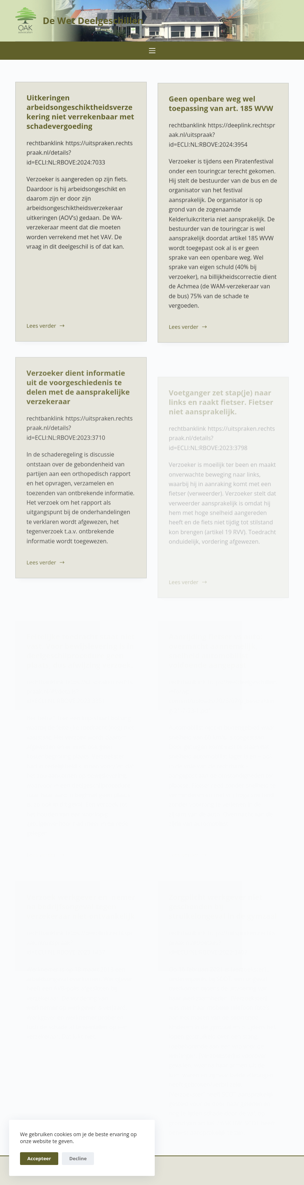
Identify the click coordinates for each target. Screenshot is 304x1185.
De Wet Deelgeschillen (93, 20)
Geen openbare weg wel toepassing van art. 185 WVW (221, 104)
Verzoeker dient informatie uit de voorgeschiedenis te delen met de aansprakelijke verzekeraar (78, 391)
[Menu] (152, 50)
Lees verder (46, 326)
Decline (78, 1158)
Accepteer (39, 1158)
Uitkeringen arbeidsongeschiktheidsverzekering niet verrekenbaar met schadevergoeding (80, 112)
